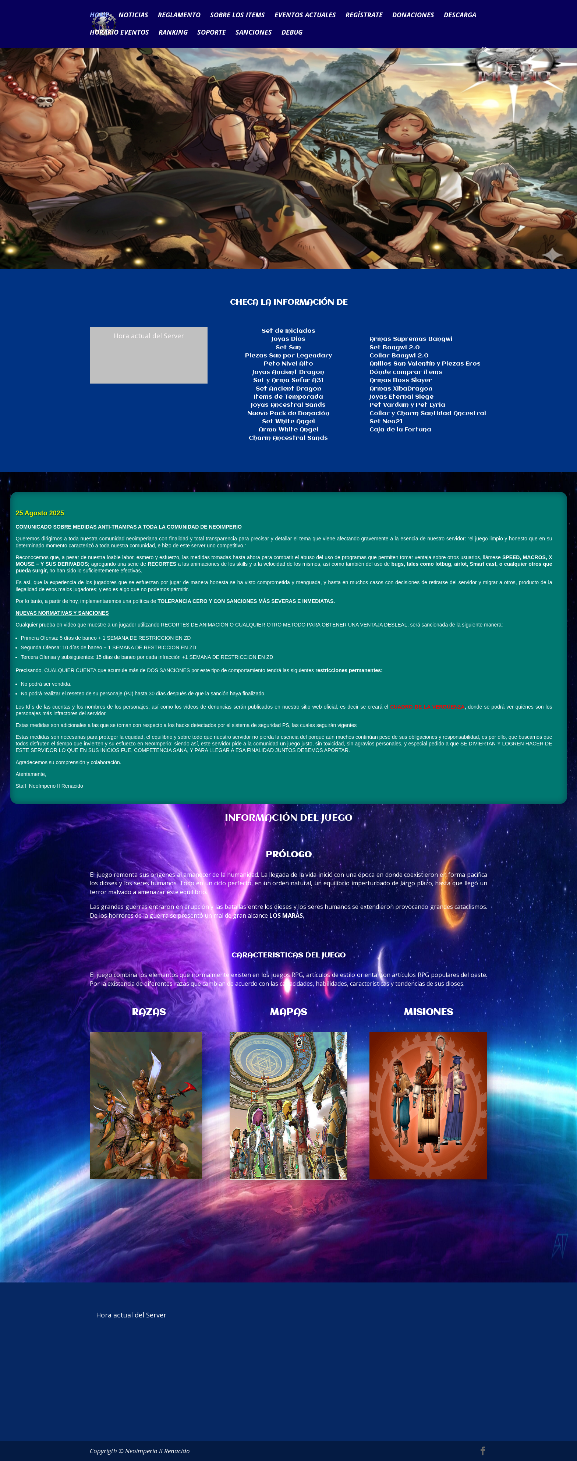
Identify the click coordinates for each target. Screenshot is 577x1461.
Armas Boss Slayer (400, 380)
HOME (99, 15)
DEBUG (292, 32)
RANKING (173, 32)
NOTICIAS (133, 15)
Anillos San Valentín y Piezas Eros (425, 364)
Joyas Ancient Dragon (288, 372)
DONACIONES (413, 15)
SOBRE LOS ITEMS (237, 15)
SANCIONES (254, 32)
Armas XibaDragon (400, 389)
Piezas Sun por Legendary (288, 356)
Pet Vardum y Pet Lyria (407, 405)
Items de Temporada (288, 397)
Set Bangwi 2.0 (394, 348)
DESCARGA (460, 15)
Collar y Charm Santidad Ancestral (427, 413)
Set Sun (288, 348)
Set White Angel (288, 422)
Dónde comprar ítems (405, 372)
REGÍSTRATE (364, 15)
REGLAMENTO (179, 15)
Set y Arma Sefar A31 (288, 380)
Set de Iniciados (288, 331)
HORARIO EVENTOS (119, 32)
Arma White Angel (288, 430)
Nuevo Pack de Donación (288, 413)
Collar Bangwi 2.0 (399, 356)
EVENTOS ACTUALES (305, 15)
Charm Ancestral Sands (288, 438)
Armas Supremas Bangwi (411, 339)
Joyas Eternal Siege (401, 397)
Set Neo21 (386, 422)
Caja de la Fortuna (400, 430)
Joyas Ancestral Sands (288, 405)
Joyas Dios (288, 339)
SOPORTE (211, 32)
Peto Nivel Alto (288, 364)
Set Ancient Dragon (288, 389)
